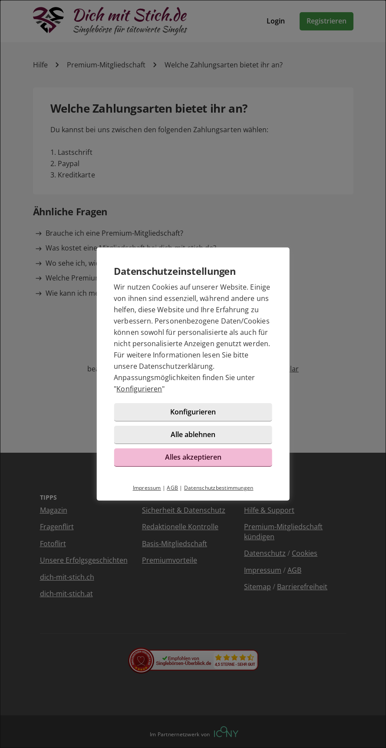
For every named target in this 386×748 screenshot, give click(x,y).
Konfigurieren (139, 389)
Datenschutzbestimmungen (219, 487)
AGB (172, 487)
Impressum (147, 487)
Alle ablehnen (193, 434)
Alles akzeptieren (193, 457)
